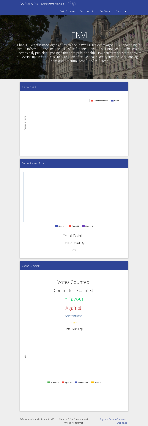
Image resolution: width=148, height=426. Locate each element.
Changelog (122, 422)
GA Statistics (29, 3)
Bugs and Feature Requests (113, 419)
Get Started (105, 11)
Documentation (87, 11)
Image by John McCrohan (79, 69)
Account (121, 11)
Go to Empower (67, 11)
